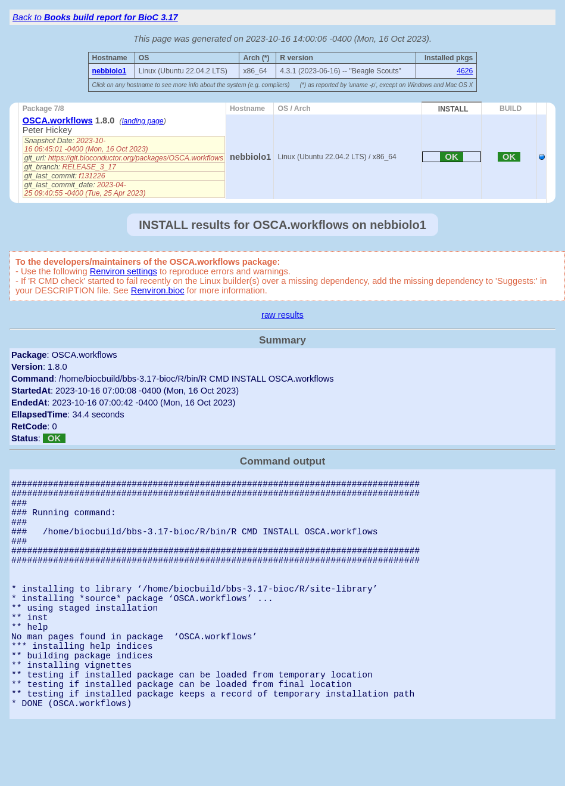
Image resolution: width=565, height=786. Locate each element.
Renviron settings (123, 271)
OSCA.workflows (58, 120)
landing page (143, 121)
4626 (465, 71)
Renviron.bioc (158, 290)
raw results (282, 315)
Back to (95, 17)
